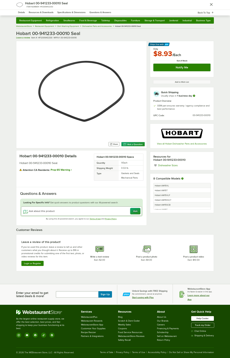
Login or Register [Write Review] (32, 263)
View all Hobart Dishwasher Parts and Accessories (182, 144)
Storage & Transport (155, 20)
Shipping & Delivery (202, 335)
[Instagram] (18, 335)
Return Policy (163, 340)
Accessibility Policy (157, 352)
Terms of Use (95, 219)
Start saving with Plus (143, 297)
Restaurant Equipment (30, 20)
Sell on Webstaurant (167, 336)
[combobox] (111, 11)
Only (155, 49)
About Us (161, 317)
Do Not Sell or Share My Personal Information (191, 352)
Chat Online (198, 331)
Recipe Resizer (88, 332)
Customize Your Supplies (93, 328)
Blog (120, 317)
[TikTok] (43, 335)
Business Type (203, 20)
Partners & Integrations (92, 336)
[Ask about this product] (81, 211)
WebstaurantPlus (89, 317)
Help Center (202, 318)
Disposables (120, 20)
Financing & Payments (168, 328)
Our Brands (163, 321)
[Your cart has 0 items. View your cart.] (209, 11)
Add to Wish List (182, 82)
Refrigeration (52, 20)
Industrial (187, 20)
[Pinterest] (51, 335)
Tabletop (105, 20)
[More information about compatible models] (182, 179)
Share (114, 144)
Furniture (135, 20)
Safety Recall (124, 340)
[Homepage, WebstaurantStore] (43, 11)
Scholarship (163, 332)
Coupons (122, 328)
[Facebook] (35, 335)
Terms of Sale (106, 352)
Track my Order (203, 325)
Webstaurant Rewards (92, 321)
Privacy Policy (111, 219)
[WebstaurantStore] (42, 312)
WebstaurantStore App (92, 324)
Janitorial (173, 20)
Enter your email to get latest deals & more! (32, 294)
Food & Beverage (88, 20)
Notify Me (182, 67)
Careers (161, 324)
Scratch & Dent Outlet (129, 321)
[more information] (194, 95)
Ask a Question (133, 144)
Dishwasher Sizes (177, 165)
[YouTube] (27, 335)
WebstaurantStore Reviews (131, 336)
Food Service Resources (130, 332)
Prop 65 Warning (60, 169)
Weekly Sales (124, 324)
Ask (135, 211)
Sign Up (105, 294)
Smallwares (69, 20)
